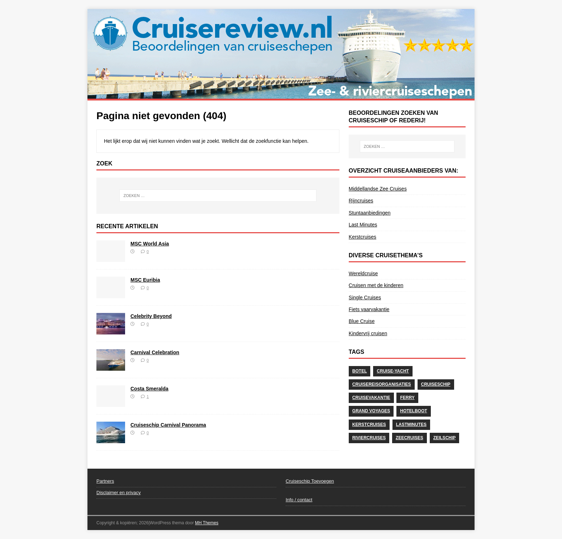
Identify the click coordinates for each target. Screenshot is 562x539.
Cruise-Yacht (393, 371)
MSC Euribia (145, 280)
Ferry (407, 397)
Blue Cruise (362, 321)
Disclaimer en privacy (118, 492)
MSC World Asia (149, 244)
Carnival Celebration (154, 352)
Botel (359, 371)
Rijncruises (361, 200)
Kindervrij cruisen (368, 333)
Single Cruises (365, 297)
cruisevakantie (371, 397)
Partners (105, 481)
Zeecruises (409, 437)
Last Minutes (363, 225)
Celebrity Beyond (151, 316)
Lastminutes (411, 424)
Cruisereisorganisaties (381, 384)
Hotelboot (413, 410)
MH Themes (206, 522)
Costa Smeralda (149, 389)
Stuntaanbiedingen (370, 213)
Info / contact (299, 499)
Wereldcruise (363, 273)
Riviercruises (369, 437)
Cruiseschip (436, 384)
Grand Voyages (371, 410)
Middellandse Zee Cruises (378, 189)
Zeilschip (444, 437)
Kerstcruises (362, 237)
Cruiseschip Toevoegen (310, 481)
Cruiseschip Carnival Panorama (168, 425)
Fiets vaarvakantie (369, 309)
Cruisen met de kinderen (376, 285)
